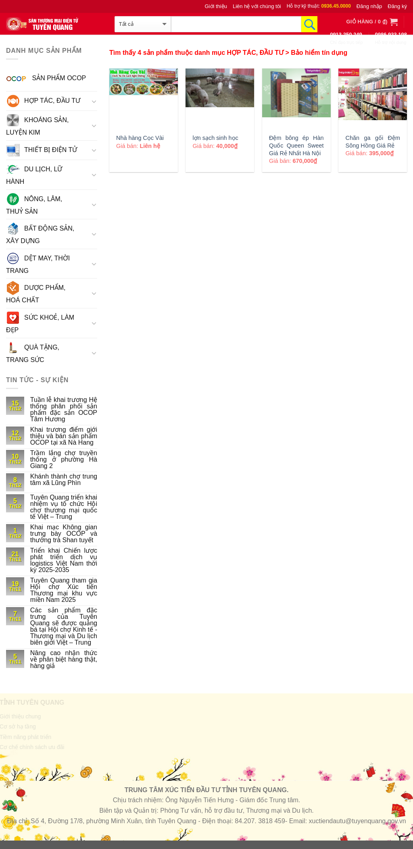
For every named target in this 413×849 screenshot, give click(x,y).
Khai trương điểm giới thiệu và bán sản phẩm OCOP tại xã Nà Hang (63, 436)
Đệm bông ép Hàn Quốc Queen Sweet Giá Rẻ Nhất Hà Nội (296, 145)
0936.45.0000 (335, 6)
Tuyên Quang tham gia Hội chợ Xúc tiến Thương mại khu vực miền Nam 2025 (63, 590)
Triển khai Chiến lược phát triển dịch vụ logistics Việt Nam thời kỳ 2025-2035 (63, 560)
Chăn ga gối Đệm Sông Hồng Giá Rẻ (373, 142)
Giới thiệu (216, 6)
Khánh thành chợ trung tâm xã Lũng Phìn (63, 479)
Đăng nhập (369, 6)
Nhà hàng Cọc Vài (140, 138)
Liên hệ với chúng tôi (257, 6)
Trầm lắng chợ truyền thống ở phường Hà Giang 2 (63, 459)
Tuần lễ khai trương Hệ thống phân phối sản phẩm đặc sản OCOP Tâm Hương (63, 409)
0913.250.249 (346, 34)
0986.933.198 (391, 34)
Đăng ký (397, 6)
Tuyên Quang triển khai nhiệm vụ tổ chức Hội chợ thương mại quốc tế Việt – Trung (63, 507)
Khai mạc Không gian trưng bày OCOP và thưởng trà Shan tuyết (63, 533)
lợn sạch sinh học (215, 138)
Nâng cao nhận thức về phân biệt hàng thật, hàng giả (63, 659)
